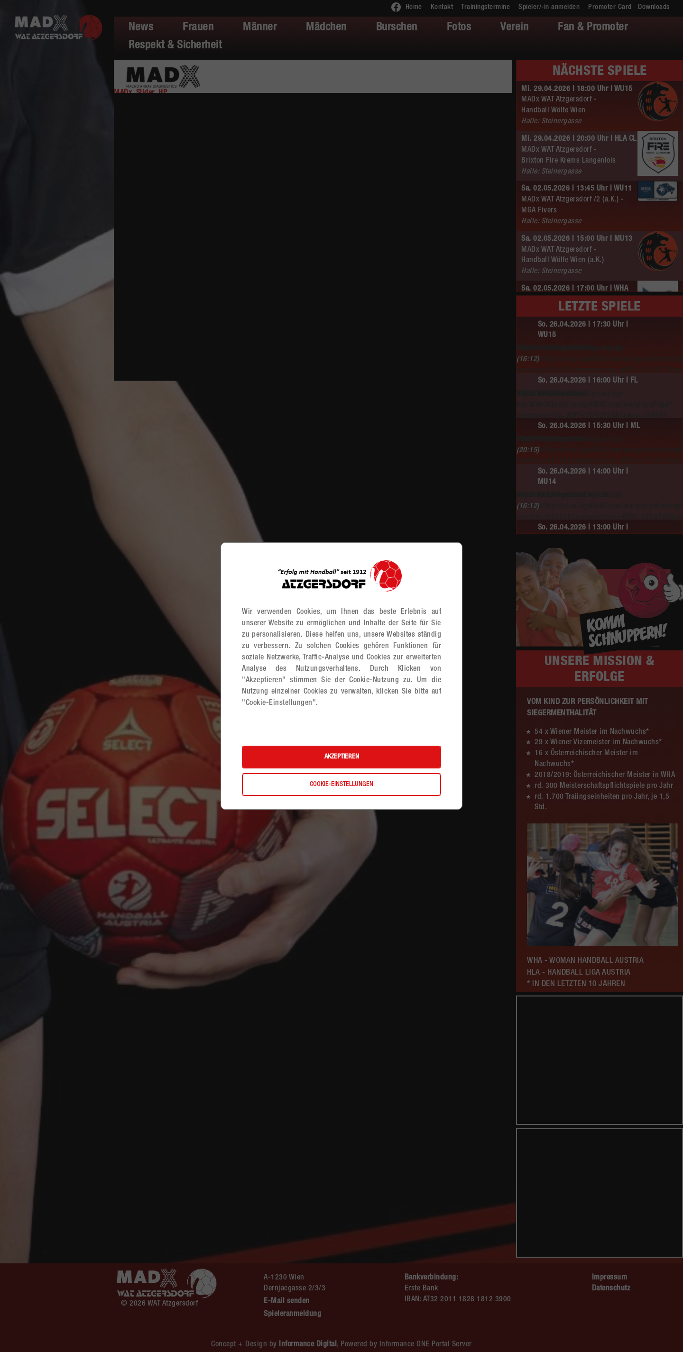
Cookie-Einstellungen (341, 784)
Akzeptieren (341, 757)
